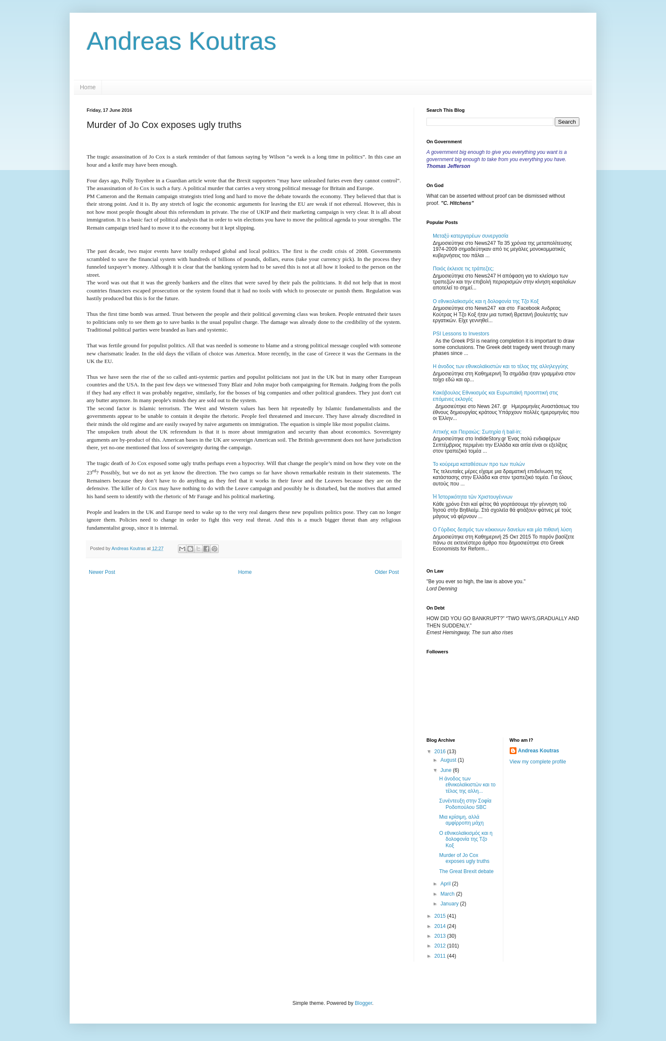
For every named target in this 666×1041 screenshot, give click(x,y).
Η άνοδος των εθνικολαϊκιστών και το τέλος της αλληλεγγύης (500, 366)
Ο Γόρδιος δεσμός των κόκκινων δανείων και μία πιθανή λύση (502, 530)
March (448, 894)
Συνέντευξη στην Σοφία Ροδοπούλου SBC (465, 804)
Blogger (363, 1003)
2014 (441, 926)
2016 (441, 752)
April (446, 884)
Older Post (387, 572)
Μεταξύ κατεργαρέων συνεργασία (470, 236)
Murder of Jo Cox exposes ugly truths (464, 858)
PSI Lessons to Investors (461, 334)
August (449, 760)
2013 (441, 936)
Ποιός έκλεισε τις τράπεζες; (463, 269)
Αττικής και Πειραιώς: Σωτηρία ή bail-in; (477, 432)
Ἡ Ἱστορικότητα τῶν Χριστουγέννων (473, 497)
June (446, 770)
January (450, 904)
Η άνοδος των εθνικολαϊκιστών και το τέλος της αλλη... (467, 785)
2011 (441, 956)
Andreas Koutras (182, 41)
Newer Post (102, 572)
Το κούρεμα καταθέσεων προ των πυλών (479, 464)
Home (88, 87)
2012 (441, 946)
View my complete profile (538, 762)
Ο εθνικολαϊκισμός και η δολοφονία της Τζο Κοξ (486, 301)
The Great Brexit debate (466, 871)
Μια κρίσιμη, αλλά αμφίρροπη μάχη (461, 820)
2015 (441, 916)
